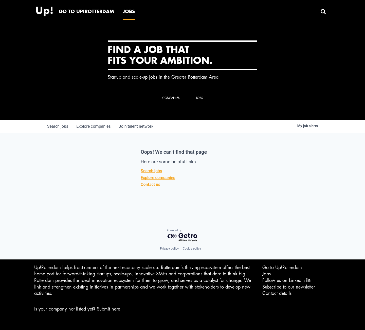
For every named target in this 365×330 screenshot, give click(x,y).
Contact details (276, 293)
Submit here (108, 309)
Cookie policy (192, 248)
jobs (57, 126)
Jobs (266, 274)
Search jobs (151, 170)
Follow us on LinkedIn (286, 280)
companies (93, 126)
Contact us (150, 184)
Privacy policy (169, 248)
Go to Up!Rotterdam (282, 267)
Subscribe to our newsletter (288, 287)
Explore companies (158, 177)
